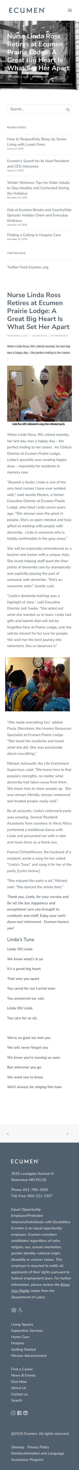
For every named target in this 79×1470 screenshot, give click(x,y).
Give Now (19, 1381)
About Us (18, 1387)
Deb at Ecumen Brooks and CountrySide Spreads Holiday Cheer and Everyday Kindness (39, 215)
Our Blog (41, 77)
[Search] (39, 109)
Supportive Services (27, 1330)
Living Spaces (22, 1324)
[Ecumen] (26, 10)
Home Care (20, 1337)
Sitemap (17, 1447)
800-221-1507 (40, 1196)
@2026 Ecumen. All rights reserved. (40, 1433)
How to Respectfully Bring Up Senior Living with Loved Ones (36, 142)
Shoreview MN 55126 (28, 1179)
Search (16, 1400)
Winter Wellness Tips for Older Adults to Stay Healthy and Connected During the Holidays (38, 188)
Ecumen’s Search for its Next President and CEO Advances (38, 164)
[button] (70, 10)
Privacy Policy (38, 1447)
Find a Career (22, 1369)
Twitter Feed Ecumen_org (27, 267)
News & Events (23, 1375)
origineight (61, 335)
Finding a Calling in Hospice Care (34, 235)
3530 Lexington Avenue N (32, 1173)
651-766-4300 (35, 1189)
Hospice (17, 1343)
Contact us (19, 1394)
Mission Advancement (28, 1355)
